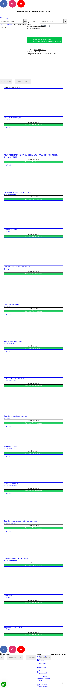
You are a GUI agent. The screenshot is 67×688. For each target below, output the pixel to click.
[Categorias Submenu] (20, 21)
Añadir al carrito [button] (33, 122)
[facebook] (4, 4)
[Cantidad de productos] (30, 49)
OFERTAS (9, 24)
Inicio (2, 24)
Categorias (15, 22)
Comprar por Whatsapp (33, 125)
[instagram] (12, 4)
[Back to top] (62, 683)
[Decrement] (28, 49)
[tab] (6, 81)
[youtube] (21, 4)
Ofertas (35, 22)
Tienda (6, 22)
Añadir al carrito (40, 49)
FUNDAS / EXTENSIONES (43, 54)
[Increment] (32, 49)
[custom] (29, 4)
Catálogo (27, 22)
